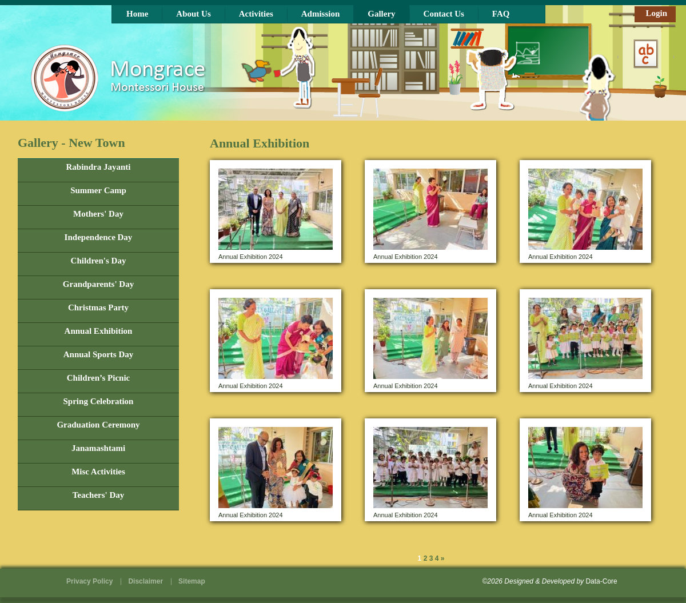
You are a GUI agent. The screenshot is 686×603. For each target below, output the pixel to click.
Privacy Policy (89, 581)
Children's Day (98, 261)
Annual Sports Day (98, 354)
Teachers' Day (99, 495)
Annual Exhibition (99, 331)
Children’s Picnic (98, 378)
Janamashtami (98, 448)
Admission (320, 13)
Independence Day (99, 237)
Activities (256, 13)
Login (656, 13)
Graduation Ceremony (98, 425)
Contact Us (444, 13)
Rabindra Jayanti (98, 167)
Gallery (381, 13)
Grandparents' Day (98, 284)
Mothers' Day (98, 214)
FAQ (501, 13)
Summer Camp (98, 190)
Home (137, 13)
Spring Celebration (98, 401)
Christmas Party (98, 308)
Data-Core (601, 581)
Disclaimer (145, 581)
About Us (193, 13)
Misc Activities (98, 472)
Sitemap (191, 581)
